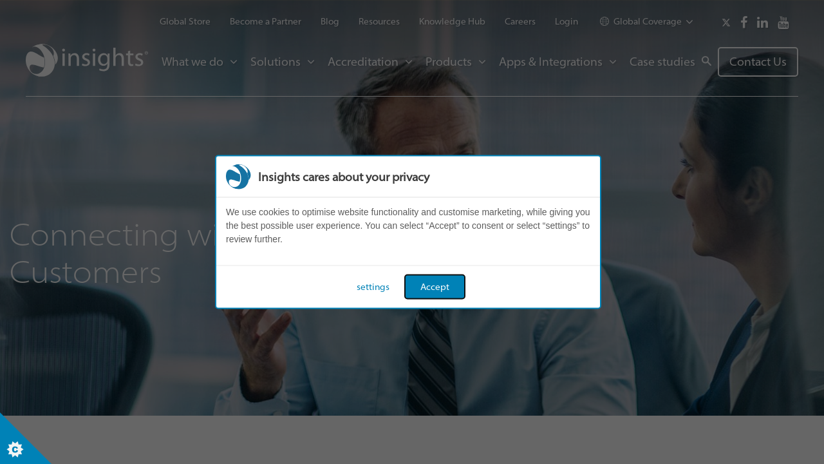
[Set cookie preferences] (26, 438)
